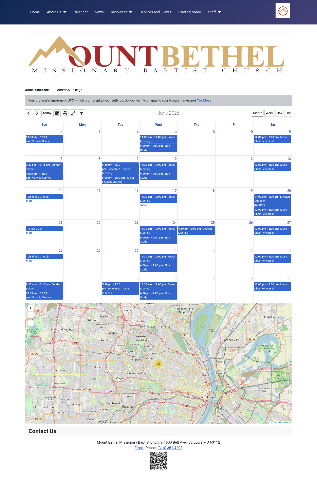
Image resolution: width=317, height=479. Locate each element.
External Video (189, 12)
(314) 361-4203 (169, 448)
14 (60, 191)
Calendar (81, 12)
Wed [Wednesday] (158, 125)
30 (136, 250)
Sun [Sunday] (44, 125)
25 (213, 223)
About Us (54, 12)
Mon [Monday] (82, 125)
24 (175, 223)
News (99, 12)
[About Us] (64, 12)
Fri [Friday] (235, 125)
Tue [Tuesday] (120, 125)
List (288, 113)
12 (251, 159)
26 (251, 223)
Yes (199, 100)
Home (35, 12)
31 (60, 131)
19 (251, 191)
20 (289, 191)
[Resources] (130, 12)
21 (60, 223)
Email (139, 448)
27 (289, 223)
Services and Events (155, 12)
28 (60, 250)
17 (175, 191)
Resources (119, 12)
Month (257, 113)
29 (98, 250)
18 (213, 191)
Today (47, 113)
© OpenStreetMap (281, 422)
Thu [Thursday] (196, 125)
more (29, 200)
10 (175, 159)
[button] (158, 364)
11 (213, 159)
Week (270, 113)
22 (98, 223)
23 (136, 223)
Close (207, 100)
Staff (212, 12)
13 (289, 159)
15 (98, 191)
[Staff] (218, 12)
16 (136, 191)
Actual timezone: (37, 90)
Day (279, 113)
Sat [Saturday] (272, 125)
